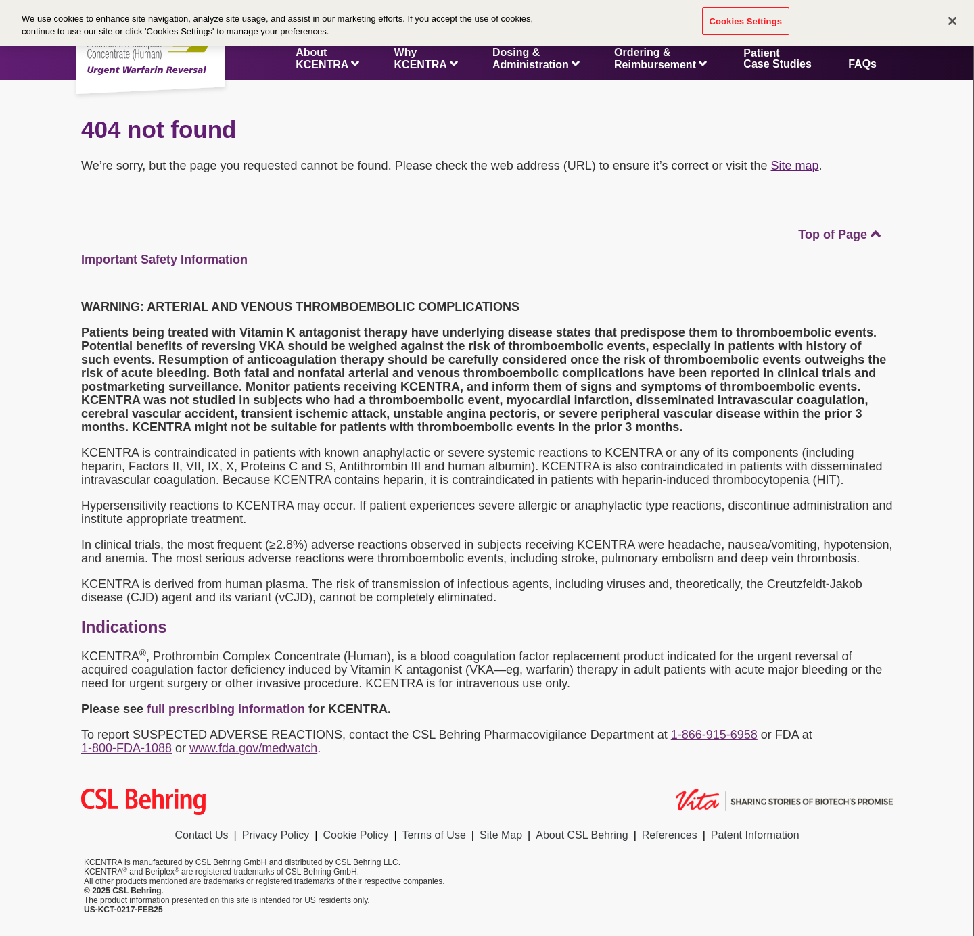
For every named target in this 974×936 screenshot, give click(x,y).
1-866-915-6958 (714, 734)
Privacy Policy (276, 835)
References (669, 835)
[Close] (952, 17)
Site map (795, 165)
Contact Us (201, 835)
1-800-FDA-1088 (126, 748)
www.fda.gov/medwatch (253, 748)
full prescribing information (226, 709)
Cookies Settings (746, 17)
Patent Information (755, 835)
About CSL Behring (582, 835)
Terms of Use (434, 835)
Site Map (501, 835)
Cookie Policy (355, 835)
